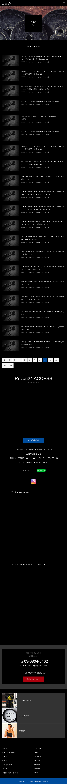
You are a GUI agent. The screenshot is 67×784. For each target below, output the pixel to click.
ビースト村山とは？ (9, 752)
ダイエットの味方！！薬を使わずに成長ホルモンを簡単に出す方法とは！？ (42, 253)
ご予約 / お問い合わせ (10, 773)
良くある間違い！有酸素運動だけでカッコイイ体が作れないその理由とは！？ (42, 343)
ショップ (5, 761)
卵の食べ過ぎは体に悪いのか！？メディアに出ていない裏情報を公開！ (42, 328)
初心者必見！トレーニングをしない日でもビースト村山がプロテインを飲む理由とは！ (42, 268)
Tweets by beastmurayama (21, 492)
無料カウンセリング (33, 679)
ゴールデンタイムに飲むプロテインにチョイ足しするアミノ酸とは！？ (42, 178)
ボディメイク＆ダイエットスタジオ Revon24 (28, 564)
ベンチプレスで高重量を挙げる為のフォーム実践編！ (40, 101)
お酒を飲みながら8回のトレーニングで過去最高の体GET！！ (40, 118)
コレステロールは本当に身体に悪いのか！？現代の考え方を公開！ (42, 313)
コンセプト (37, 748)
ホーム (4, 748)
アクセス (5, 769)
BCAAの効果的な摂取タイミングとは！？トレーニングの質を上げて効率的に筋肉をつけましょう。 (42, 88)
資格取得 (37, 761)
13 (11, 366)
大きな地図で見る (33, 440)
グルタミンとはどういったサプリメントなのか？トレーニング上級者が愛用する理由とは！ (42, 73)
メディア (5, 756)
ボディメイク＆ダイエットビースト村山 (39, 62)
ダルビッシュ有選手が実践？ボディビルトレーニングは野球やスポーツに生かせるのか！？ (42, 298)
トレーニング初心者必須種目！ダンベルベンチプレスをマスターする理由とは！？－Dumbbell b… (42, 58)
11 (56, 360)
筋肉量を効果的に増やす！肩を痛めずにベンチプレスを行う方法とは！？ (42, 283)
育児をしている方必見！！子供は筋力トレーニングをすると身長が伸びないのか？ (42, 238)
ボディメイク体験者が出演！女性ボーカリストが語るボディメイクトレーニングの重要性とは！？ (42, 223)
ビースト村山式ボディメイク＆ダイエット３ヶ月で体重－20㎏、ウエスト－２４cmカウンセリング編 (42, 208)
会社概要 (37, 764)
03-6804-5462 (36, 661)
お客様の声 (37, 756)
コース (36, 752)
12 (5, 366)
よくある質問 (7, 764)
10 (50, 360)
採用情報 (37, 769)
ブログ (36, 773)
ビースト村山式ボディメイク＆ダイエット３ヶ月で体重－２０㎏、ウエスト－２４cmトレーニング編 (42, 193)
